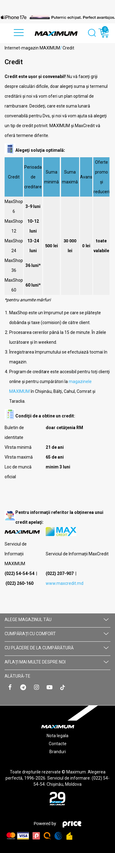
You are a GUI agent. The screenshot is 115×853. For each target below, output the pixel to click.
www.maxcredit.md (64, 583)
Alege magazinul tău (57, 619)
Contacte (58, 743)
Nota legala (57, 735)
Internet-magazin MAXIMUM (32, 47)
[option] (57, 17)
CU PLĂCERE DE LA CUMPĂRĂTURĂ (57, 647)
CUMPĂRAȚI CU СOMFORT (57, 633)
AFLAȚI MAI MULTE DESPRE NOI (57, 661)
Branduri (57, 751)
